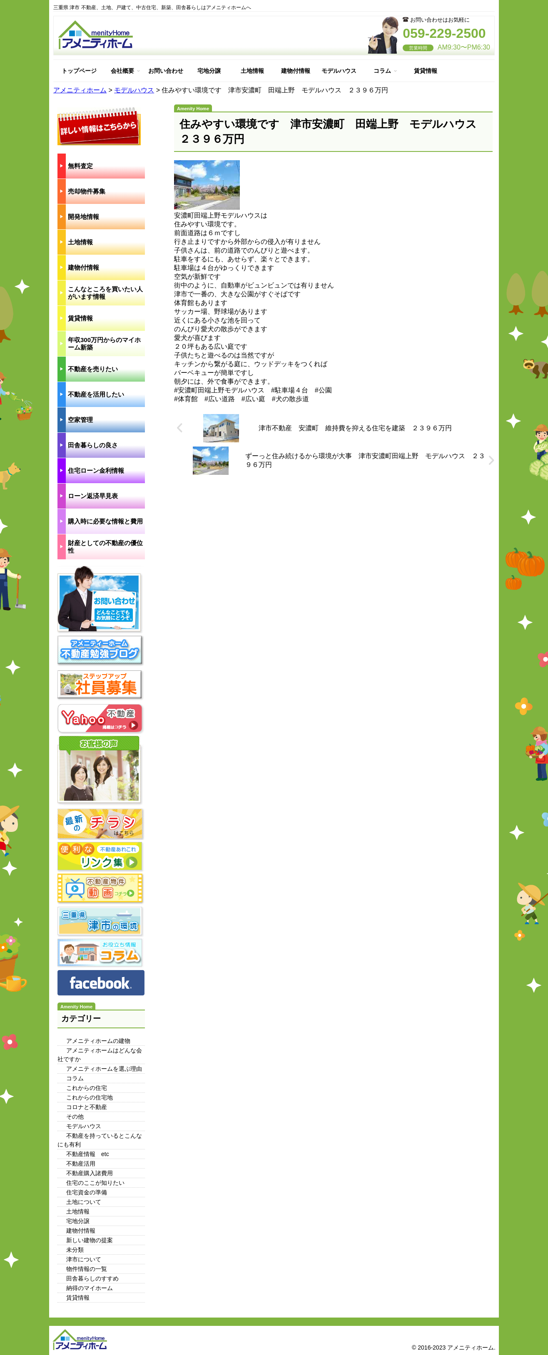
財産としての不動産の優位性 (105, 546)
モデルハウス (338, 70)
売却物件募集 (86, 191)
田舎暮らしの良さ (93, 445)
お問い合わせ (165, 70)
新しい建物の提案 (89, 1240)
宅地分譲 (209, 70)
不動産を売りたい (93, 368)
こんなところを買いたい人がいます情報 (105, 292)
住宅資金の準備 (86, 1192)
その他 (75, 1116)
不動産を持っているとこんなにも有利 (99, 1140)
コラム (382, 70)
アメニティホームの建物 (98, 1040)
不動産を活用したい (96, 394)
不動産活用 (80, 1163)
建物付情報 (295, 70)
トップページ (79, 70)
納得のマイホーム (89, 1288)
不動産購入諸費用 (89, 1173)
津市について (83, 1259)
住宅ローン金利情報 (96, 470)
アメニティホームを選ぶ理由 (104, 1068)
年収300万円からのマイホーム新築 (104, 343)
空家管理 (80, 419)
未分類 (75, 1249)
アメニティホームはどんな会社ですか (99, 1054)
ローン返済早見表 (93, 495)
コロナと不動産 (86, 1107)
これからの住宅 (86, 1087)
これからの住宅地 (89, 1097)
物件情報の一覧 (86, 1269)
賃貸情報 (425, 70)
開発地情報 (83, 216)
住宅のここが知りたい (95, 1182)
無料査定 (80, 165)
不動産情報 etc (87, 1154)
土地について (83, 1202)
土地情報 (252, 70)
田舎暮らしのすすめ (92, 1278)
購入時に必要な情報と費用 (105, 521)
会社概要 (122, 70)
